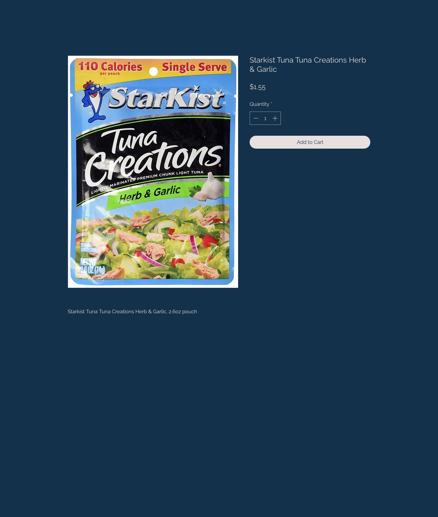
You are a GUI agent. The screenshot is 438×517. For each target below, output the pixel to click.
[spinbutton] (265, 118)
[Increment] (275, 118)
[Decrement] (255, 118)
